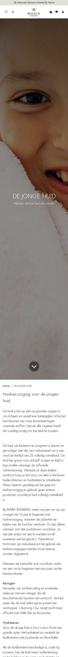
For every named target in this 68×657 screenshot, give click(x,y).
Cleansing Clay (29, 608)
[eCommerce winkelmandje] (50, 11)
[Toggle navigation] (6, 11)
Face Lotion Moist (44, 627)
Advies (6, 386)
